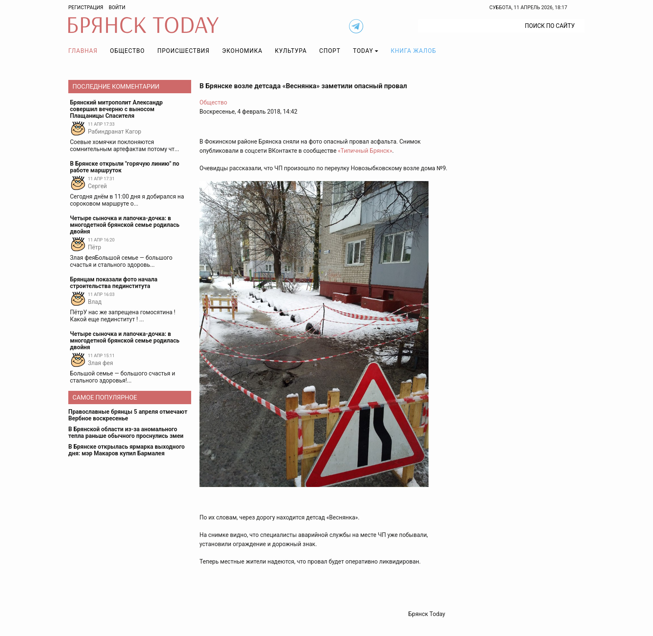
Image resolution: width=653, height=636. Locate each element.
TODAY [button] (363, 50)
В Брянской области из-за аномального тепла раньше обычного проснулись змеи (125, 432)
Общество (127, 50)
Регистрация (85, 7)
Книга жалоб (413, 50)
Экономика (242, 50)
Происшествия (183, 50)
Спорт (330, 50)
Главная (82, 50)
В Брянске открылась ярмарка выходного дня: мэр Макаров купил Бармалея (126, 450)
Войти (117, 7)
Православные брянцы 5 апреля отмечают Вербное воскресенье (127, 415)
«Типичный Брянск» (365, 150)
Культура (291, 50)
